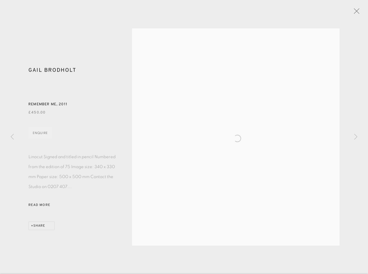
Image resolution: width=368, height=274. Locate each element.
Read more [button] (39, 208)
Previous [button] (12, 137)
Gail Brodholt (52, 73)
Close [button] (358, 13)
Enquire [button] (40, 135)
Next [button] (356, 137)
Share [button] (39, 229)
